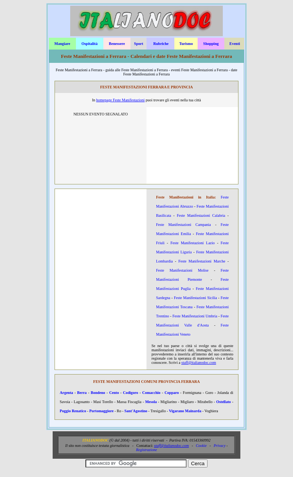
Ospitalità (89, 44)
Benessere (117, 44)
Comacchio (151, 393)
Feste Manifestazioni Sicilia (195, 298)
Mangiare (62, 44)
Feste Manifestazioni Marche (202, 261)
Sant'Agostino (135, 411)
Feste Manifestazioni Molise (182, 270)
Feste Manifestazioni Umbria (194, 316)
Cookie (201, 445)
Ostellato (223, 402)
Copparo (171, 393)
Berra (82, 393)
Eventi (234, 44)
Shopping (211, 44)
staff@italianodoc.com (198, 362)
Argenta (66, 393)
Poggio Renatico (73, 411)
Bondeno (98, 393)
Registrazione (146, 450)
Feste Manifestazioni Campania (183, 224)
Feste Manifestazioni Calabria (201, 215)
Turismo (186, 44)
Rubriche (161, 44)
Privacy (219, 445)
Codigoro (130, 393)
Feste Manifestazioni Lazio (193, 243)
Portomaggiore (101, 411)
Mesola (151, 402)
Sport (138, 44)
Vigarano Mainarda (185, 411)
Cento (114, 393)
